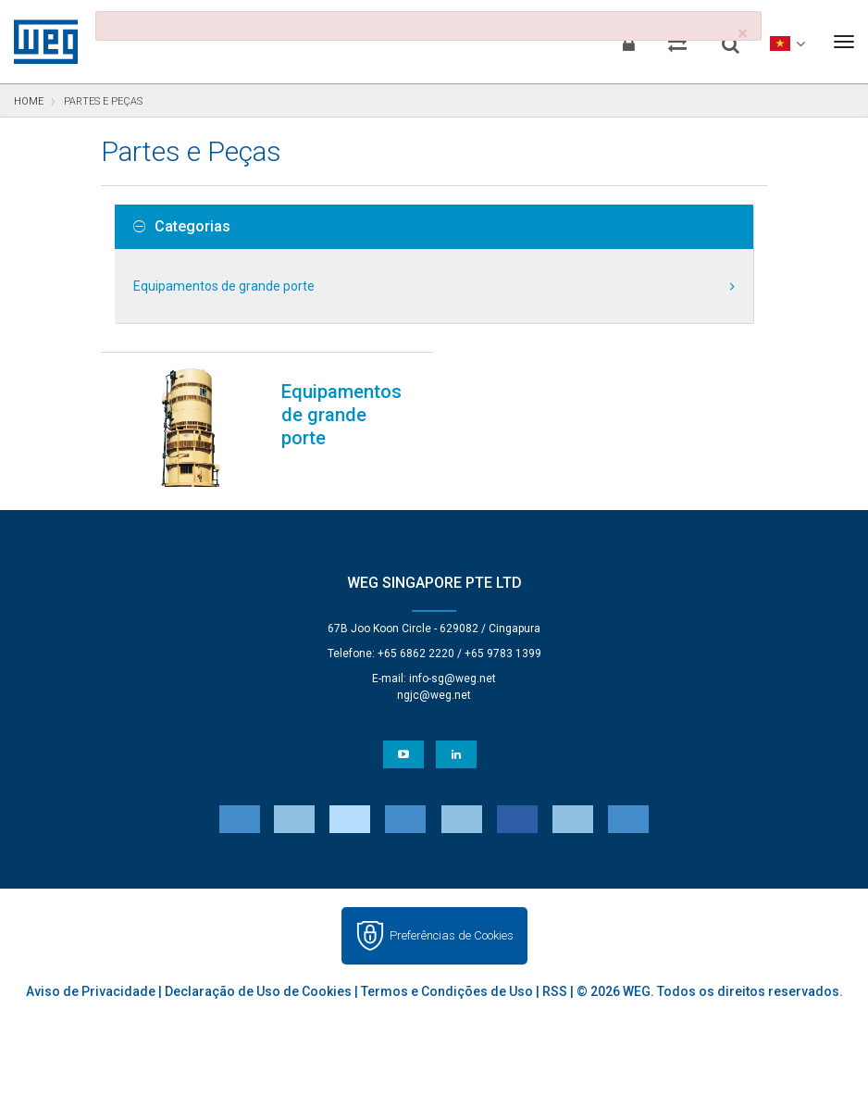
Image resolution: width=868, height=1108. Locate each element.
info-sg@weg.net (452, 678)
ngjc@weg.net (434, 695)
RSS (554, 991)
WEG (39, 41)
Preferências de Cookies (452, 935)
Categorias (181, 226)
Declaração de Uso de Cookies (258, 991)
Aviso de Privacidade (90, 991)
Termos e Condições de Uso (447, 991)
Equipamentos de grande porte (224, 286)
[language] (785, 41)
